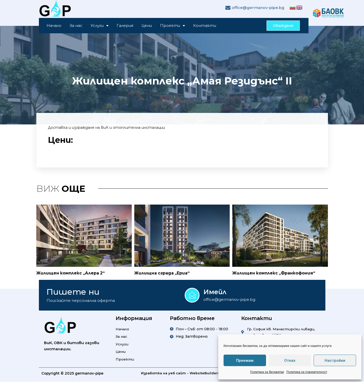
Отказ (289, 360)
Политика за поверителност (306, 372)
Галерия (125, 25)
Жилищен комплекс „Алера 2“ (71, 273)
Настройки (335, 360)
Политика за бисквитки (267, 372)
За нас (76, 25)
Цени (146, 25)
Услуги (99, 25)
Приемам (244, 360)
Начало (54, 25)
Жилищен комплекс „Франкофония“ (274, 273)
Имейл (215, 292)
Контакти (204, 25)
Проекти (172, 25)
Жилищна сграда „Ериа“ (162, 273)
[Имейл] (192, 295)
